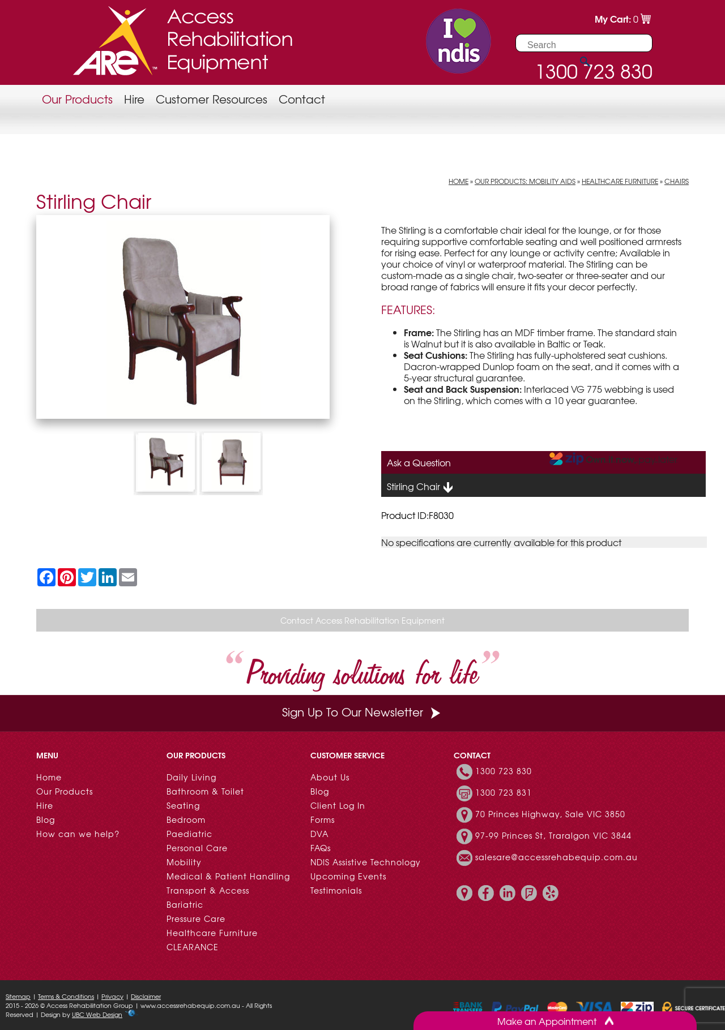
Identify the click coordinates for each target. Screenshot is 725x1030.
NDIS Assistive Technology (365, 862)
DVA (319, 833)
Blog (45, 819)
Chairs (676, 181)
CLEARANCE (193, 946)
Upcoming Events (348, 876)
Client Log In (337, 805)
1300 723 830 (503, 770)
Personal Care (197, 847)
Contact (302, 99)
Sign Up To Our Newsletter (362, 711)
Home (458, 181)
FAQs (320, 847)
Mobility (184, 862)
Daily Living (191, 777)
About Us (329, 777)
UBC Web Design (97, 1014)
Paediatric (189, 833)
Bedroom (186, 819)
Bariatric (185, 904)
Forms (322, 819)
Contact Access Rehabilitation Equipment (362, 620)
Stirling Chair (420, 486)
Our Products (77, 99)
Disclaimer (146, 996)
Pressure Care (196, 918)
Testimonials (336, 890)
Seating (183, 805)
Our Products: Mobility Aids (525, 181)
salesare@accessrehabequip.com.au (556, 856)
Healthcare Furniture (620, 181)
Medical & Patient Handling (228, 876)
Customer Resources (211, 99)
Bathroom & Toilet (205, 791)
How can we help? (78, 833)
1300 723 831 (503, 792)
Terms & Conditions (66, 996)
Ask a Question (419, 462)
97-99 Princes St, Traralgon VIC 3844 (553, 835)
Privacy (112, 996)
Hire (134, 99)
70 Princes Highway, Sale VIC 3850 (550, 813)
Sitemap (18, 996)
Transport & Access (208, 890)
